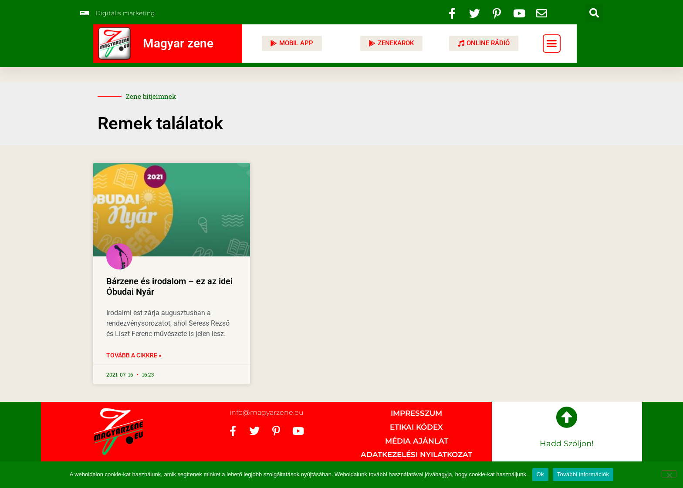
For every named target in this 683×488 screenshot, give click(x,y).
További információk (583, 474)
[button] (594, 13)
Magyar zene (178, 43)
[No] (669, 474)
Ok (540, 474)
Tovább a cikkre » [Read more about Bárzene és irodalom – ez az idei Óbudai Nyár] (134, 355)
